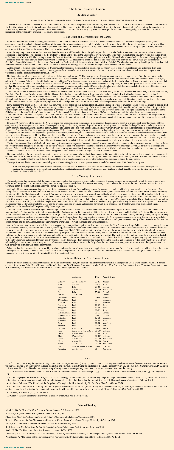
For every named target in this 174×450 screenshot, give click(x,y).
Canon (21, 2)
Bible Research (10, 2)
